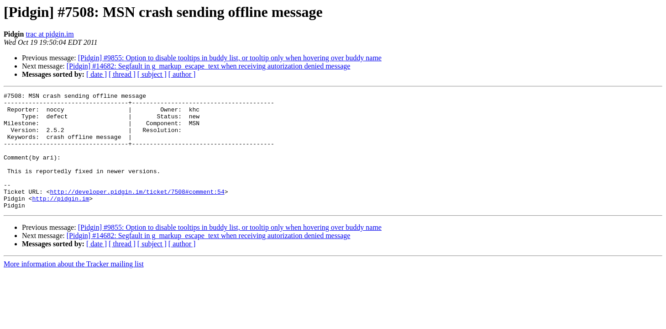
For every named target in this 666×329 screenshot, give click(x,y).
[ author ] (182, 74)
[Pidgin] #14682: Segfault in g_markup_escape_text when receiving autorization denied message (209, 66)
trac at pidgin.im (49, 34)
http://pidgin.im (60, 220)
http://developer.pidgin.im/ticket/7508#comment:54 (137, 212)
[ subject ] (152, 74)
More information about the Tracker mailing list (74, 287)
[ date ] (96, 74)
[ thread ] (122, 74)
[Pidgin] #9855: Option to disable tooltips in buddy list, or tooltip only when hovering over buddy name (230, 58)
